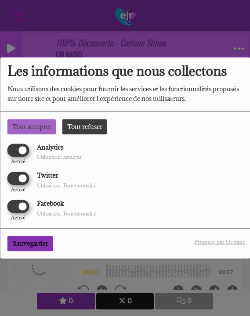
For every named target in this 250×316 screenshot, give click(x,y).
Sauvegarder (30, 244)
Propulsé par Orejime (220, 242)
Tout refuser (84, 126)
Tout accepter (31, 126)
